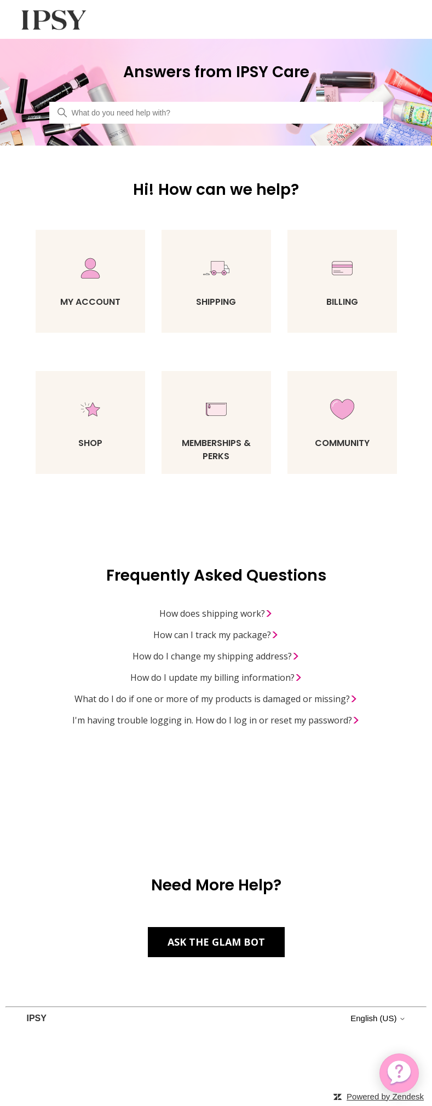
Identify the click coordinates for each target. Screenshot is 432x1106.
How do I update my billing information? (216, 678)
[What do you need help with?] (216, 113)
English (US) (377, 1018)
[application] (399, 1073)
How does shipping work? (216, 614)
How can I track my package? (216, 635)
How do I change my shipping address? (216, 657)
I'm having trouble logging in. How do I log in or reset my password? (216, 721)
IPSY (36, 1018)
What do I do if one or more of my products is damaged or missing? (216, 699)
